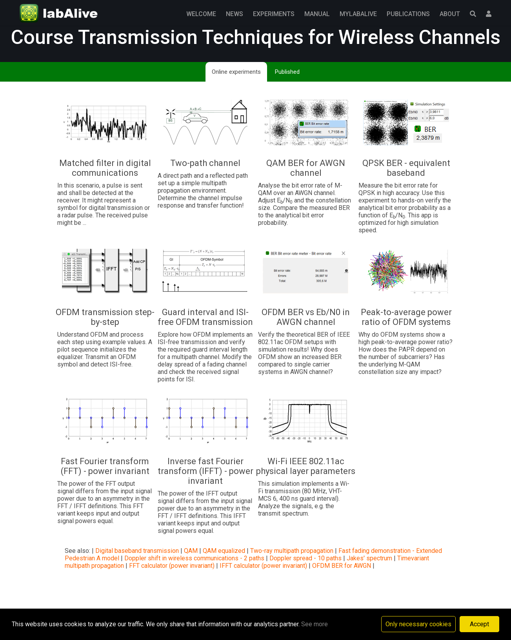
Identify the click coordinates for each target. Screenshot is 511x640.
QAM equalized (224, 550)
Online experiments (236, 71)
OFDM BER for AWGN (341, 565)
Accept (479, 624)
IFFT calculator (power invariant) (263, 565)
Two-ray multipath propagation (291, 550)
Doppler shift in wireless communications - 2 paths (194, 558)
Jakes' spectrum (369, 558)
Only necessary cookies (418, 624)
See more (314, 624)
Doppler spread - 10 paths (305, 558)
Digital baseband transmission (137, 550)
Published (287, 71)
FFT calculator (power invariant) (172, 565)
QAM (191, 550)
